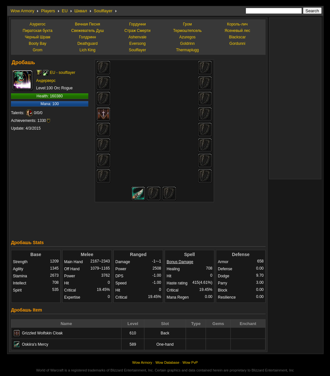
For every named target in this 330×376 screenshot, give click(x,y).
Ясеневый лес (237, 30)
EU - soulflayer (62, 72)
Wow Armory (22, 10)
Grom (38, 50)
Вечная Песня (87, 24)
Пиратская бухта (37, 30)
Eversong (137, 43)
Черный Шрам (37, 37)
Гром (187, 24)
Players (48, 10)
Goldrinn (187, 43)
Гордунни (137, 24)
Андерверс (46, 80)
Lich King (87, 50)
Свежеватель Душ (87, 30)
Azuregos (187, 37)
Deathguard (87, 43)
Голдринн (87, 37)
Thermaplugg (187, 50)
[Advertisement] (138, 219)
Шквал (80, 10)
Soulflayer (103, 10)
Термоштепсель (187, 30)
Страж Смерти (137, 30)
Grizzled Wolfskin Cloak (42, 333)
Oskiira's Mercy (35, 344)
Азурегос (37, 24)
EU (65, 10)
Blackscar (237, 37)
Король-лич (237, 24)
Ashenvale (137, 37)
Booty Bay (37, 43)
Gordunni (237, 43)
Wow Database (167, 362)
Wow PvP (190, 362)
